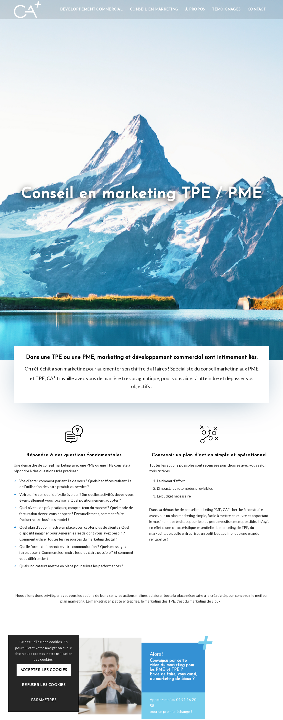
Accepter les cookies (43, 670)
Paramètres (43, 700)
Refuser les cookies (43, 685)
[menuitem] (91, 9)
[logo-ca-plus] (27, 9)
